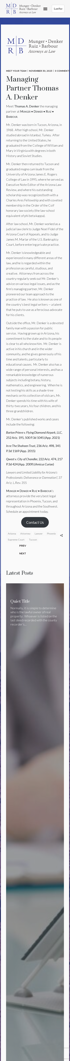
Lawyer (39, 533)
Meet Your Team (16, 71)
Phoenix (51, 533)
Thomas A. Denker (26, 106)
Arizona (12, 533)
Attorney (25, 533)
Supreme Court (16, 539)
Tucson (33, 539)
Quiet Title (20, 601)
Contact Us (35, 522)
